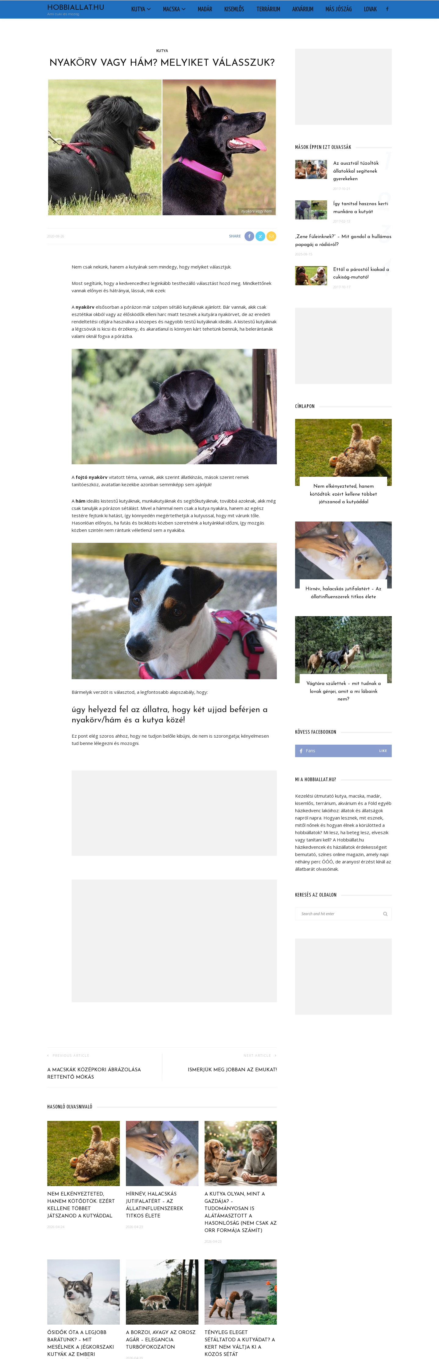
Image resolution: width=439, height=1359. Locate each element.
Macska (171, 9)
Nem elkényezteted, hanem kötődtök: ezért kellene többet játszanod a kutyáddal (343, 494)
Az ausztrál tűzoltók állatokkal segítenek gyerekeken (356, 171)
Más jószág (339, 9)
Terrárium (268, 9)
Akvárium (302, 9)
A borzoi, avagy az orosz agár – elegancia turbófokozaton (161, 1340)
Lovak (370, 9)
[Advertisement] (174, 813)
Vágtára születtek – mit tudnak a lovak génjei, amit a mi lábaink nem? (343, 691)
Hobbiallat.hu (75, 8)
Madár (205, 9)
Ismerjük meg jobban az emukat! (232, 1070)
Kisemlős (234, 9)
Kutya (138, 9)
